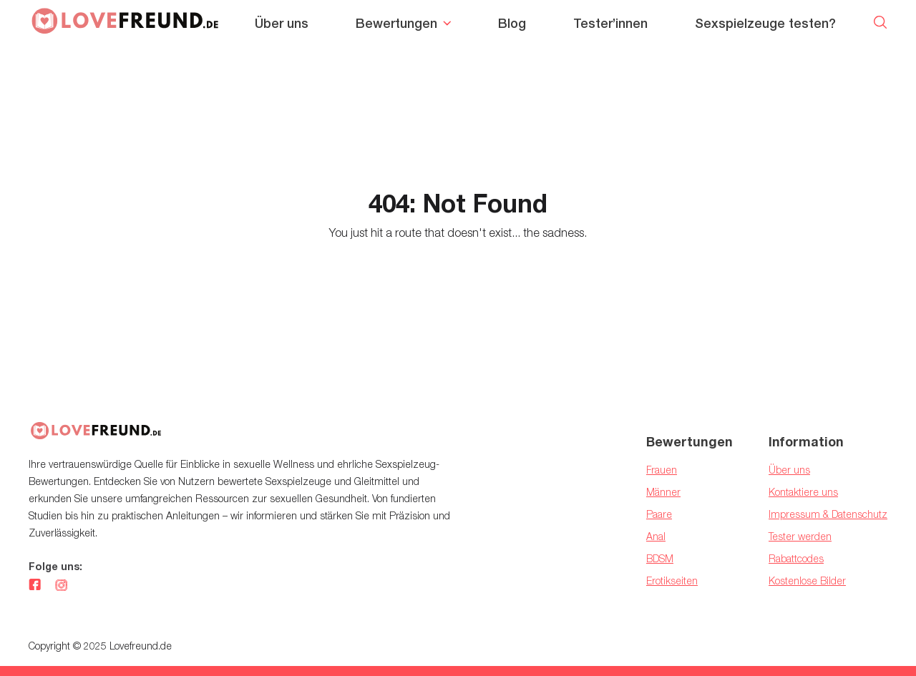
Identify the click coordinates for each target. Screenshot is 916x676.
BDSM (659, 558)
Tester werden (800, 536)
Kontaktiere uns (803, 492)
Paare (659, 514)
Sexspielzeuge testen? (765, 23)
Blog (512, 23)
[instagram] (61, 585)
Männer (663, 492)
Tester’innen (610, 23)
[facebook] (35, 585)
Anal (656, 536)
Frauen (661, 470)
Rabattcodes (796, 558)
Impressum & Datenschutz (828, 514)
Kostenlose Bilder (807, 580)
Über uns (281, 23)
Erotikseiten (672, 580)
